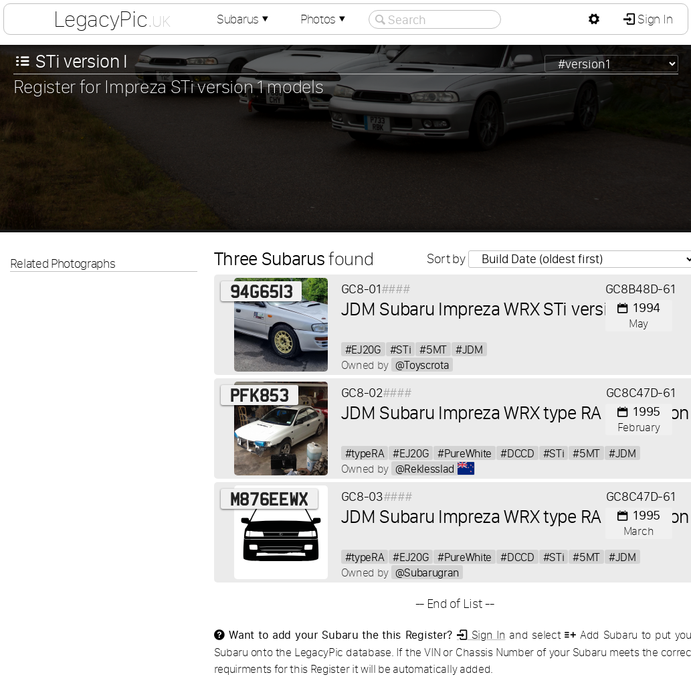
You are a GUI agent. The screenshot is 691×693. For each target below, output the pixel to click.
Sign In (653, 19)
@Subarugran (427, 572)
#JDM (469, 349)
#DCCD (517, 453)
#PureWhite (464, 453)
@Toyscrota (422, 365)
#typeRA (365, 453)
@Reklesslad (435, 468)
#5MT (433, 349)
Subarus (244, 19)
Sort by (447, 258)
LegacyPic (112, 19)
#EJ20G (363, 349)
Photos (324, 19)
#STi (400, 349)
